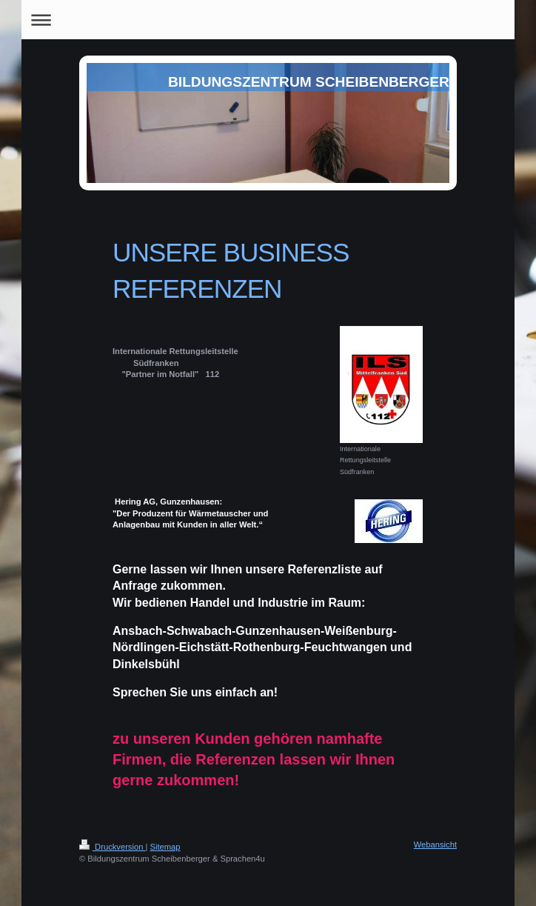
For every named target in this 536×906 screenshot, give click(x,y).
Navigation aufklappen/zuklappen (268, 20)
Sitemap (165, 846)
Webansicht (435, 844)
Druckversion (112, 846)
